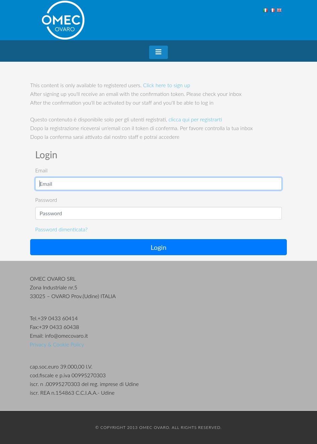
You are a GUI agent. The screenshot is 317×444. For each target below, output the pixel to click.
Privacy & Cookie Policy (57, 344)
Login (158, 247)
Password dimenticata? (61, 229)
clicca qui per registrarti (195, 119)
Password (46, 200)
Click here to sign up (166, 85)
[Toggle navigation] (158, 52)
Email (41, 170)
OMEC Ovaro (63, 20)
